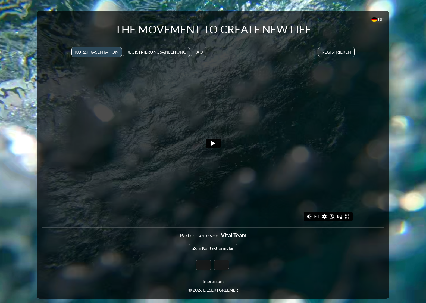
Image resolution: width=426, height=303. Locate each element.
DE (377, 19)
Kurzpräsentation (96, 51)
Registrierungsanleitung (156, 51)
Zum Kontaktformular (213, 248)
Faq (198, 51)
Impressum (213, 281)
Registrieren (336, 51)
